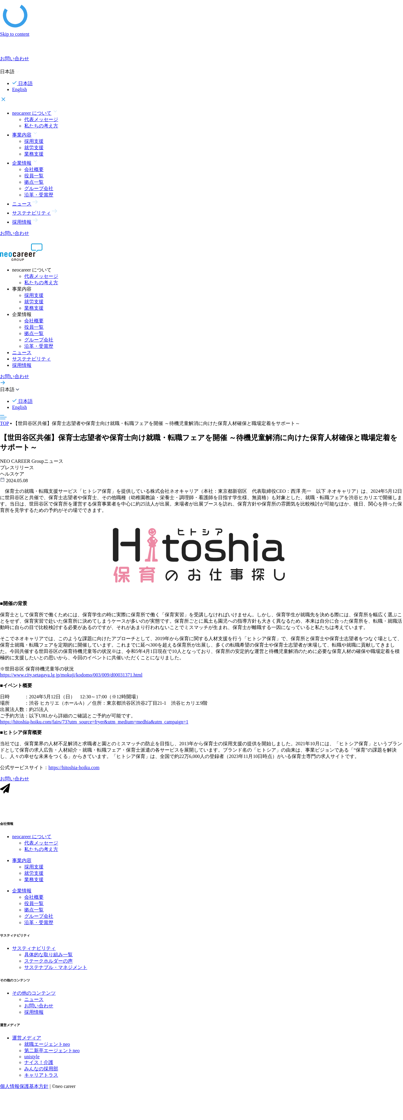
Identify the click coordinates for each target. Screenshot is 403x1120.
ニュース (21, 352)
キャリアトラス (41, 1076)
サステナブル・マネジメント (55, 968)
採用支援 (34, 141)
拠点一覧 (34, 182)
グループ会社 (38, 188)
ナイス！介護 (38, 1063)
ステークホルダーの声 (48, 962)
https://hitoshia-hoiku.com (73, 769)
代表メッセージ (41, 119)
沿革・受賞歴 (38, 194)
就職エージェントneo (47, 1045)
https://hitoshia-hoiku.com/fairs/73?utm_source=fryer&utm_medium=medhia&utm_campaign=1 (94, 723)
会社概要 (34, 169)
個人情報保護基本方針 (24, 1087)
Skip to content (14, 34)
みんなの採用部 (41, 1070)
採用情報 (21, 365)
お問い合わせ (38, 1007)
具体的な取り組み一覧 (48, 956)
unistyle (32, 1058)
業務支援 (34, 153)
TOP (4, 423)
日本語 (22, 83)
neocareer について (31, 838)
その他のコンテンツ (34, 994)
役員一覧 (34, 175)
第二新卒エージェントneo (52, 1052)
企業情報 (21, 892)
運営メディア (26, 1039)
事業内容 (21, 862)
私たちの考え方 (41, 125)
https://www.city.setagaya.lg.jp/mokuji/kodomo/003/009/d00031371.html (71, 676)
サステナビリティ (31, 358)
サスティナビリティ (34, 949)
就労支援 (34, 147)
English (19, 89)
